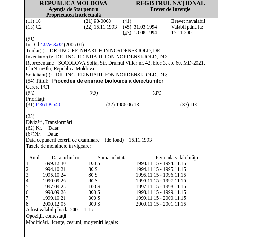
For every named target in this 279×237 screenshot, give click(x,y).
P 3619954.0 (48, 104)
